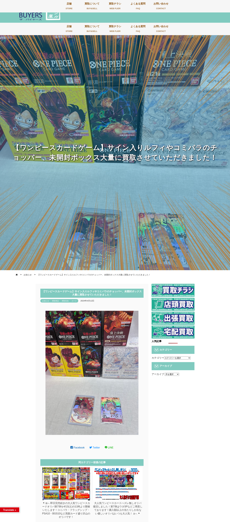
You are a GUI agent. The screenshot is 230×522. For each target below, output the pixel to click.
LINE (109, 447)
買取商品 (55, 301)
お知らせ (45, 301)
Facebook (77, 447)
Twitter (94, 447)
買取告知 (65, 301)
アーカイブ (158, 374)
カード (74, 301)
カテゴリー (158, 358)
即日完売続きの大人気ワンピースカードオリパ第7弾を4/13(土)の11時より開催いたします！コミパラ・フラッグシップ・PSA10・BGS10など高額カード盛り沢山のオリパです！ (66, 510)
